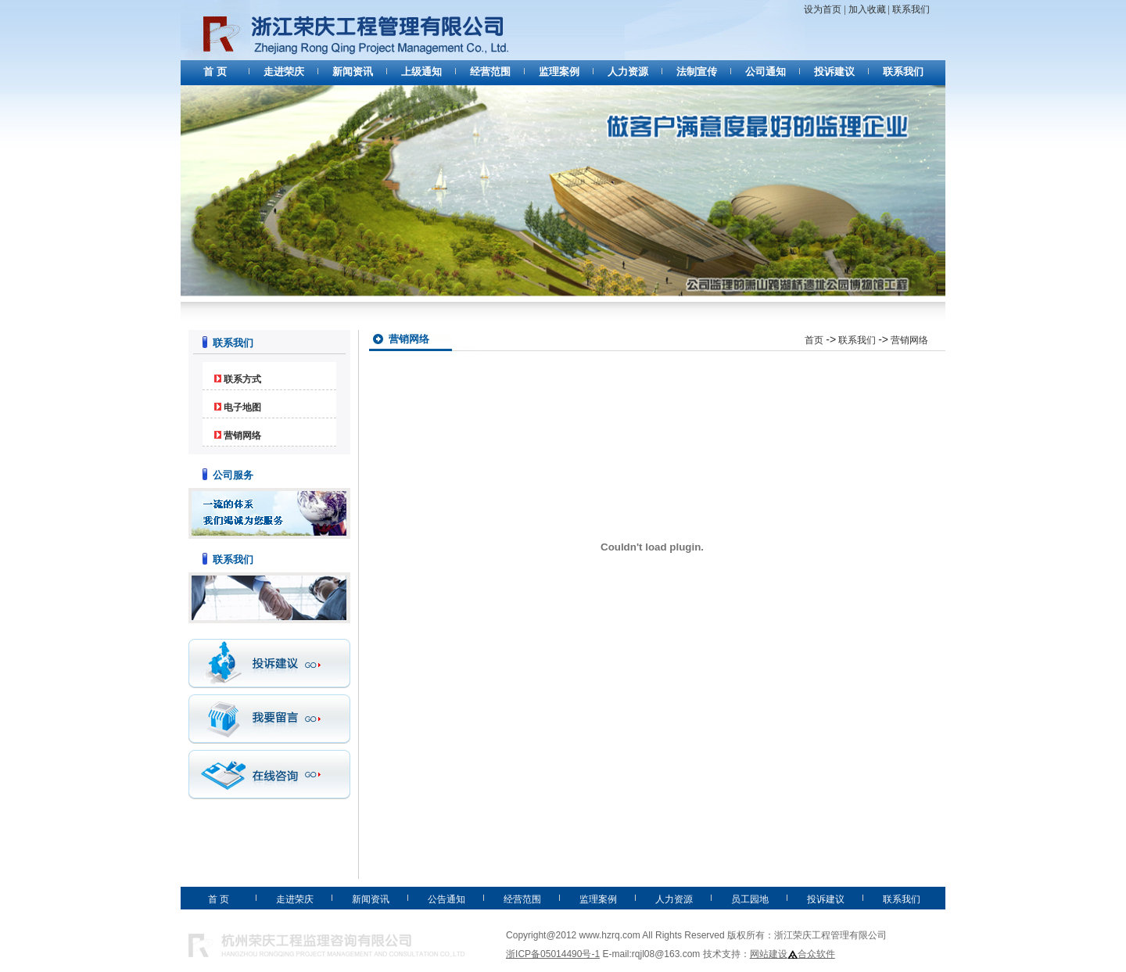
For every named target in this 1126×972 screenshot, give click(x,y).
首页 (814, 340)
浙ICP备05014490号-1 (553, 954)
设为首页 (822, 9)
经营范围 (490, 71)
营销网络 (242, 435)
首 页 (214, 71)
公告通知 (446, 899)
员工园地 (750, 899)
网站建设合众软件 (792, 954)
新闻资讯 (352, 71)
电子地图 (242, 407)
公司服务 (233, 475)
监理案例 (559, 71)
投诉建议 (834, 71)
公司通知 (765, 71)
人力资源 (628, 71)
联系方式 (242, 379)
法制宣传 (696, 71)
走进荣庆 (284, 71)
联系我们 (911, 9)
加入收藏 (868, 9)
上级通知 (421, 71)
